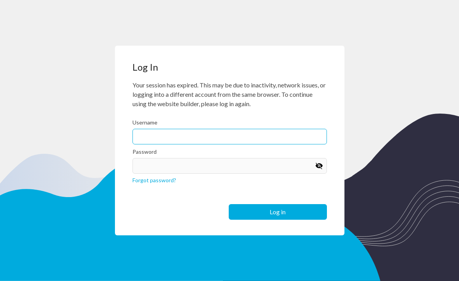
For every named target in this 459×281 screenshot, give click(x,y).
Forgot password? (154, 180)
